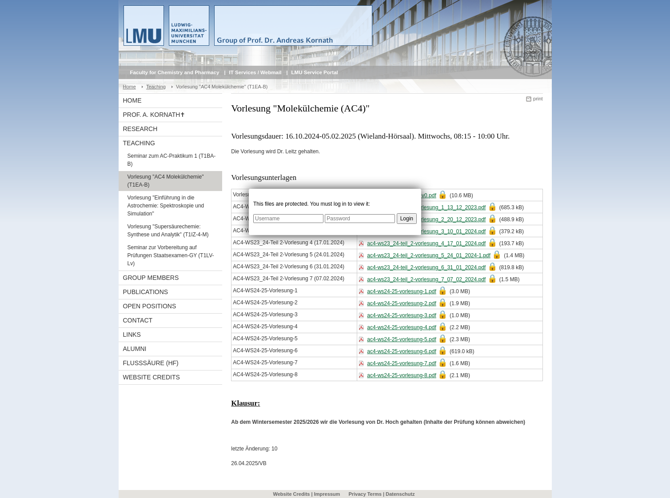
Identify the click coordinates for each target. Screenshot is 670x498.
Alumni (135, 348)
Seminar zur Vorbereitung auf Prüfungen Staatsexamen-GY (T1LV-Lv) (171, 255)
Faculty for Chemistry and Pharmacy (174, 72)
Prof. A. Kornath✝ (154, 114)
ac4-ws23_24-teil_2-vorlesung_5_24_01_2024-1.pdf (429, 255)
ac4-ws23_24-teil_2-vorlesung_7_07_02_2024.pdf (426, 279)
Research (140, 128)
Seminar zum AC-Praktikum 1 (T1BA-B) (172, 160)
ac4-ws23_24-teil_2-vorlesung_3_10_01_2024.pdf (426, 231)
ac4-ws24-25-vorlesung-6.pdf (401, 351)
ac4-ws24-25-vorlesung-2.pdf (401, 303)
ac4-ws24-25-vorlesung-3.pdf (401, 315)
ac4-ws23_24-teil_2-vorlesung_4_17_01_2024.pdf (426, 243)
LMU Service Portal (314, 72)
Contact (138, 320)
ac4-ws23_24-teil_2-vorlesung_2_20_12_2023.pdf (426, 219)
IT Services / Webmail (255, 72)
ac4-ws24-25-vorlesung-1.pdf (401, 291)
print (537, 98)
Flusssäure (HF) (151, 363)
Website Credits (151, 377)
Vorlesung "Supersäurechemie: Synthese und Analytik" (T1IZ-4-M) (168, 230)
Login (406, 218)
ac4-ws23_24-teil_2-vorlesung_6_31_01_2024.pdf (426, 267)
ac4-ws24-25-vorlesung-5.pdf (401, 339)
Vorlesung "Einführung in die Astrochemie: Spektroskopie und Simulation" (166, 206)
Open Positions (149, 306)
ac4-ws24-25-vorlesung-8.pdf (401, 375)
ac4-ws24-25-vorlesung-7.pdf (401, 363)
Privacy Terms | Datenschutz (381, 494)
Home (129, 86)
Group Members (151, 277)
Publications (145, 291)
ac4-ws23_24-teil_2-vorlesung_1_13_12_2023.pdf (426, 207)
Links (132, 334)
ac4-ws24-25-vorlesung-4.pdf (401, 327)
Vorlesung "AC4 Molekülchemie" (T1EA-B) (166, 181)
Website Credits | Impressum (306, 494)
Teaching (156, 86)
